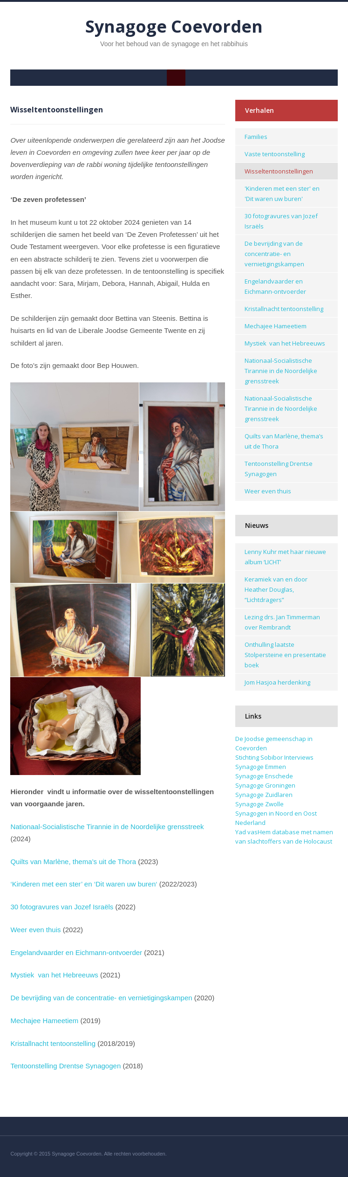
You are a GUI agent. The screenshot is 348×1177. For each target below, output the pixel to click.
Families (256, 136)
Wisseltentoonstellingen (279, 171)
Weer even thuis (35, 930)
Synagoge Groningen (265, 785)
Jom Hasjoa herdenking (277, 682)
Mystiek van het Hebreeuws (54, 975)
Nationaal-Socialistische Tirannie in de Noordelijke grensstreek (107, 827)
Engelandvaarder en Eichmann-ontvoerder (76, 952)
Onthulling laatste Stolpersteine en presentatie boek (285, 654)
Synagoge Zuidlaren (264, 794)
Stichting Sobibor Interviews (274, 757)
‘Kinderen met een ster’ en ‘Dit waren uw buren (83, 884)
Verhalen (259, 110)
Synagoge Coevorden (174, 26)
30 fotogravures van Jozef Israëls (61, 907)
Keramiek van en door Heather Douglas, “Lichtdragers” (276, 589)
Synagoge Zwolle (259, 804)
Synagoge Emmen (260, 766)
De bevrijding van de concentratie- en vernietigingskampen (101, 998)
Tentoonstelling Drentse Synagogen (65, 1066)
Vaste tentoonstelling (275, 154)
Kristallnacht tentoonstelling (53, 1043)
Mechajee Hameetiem (44, 1021)
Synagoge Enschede (264, 776)
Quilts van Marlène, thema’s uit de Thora (73, 861)
